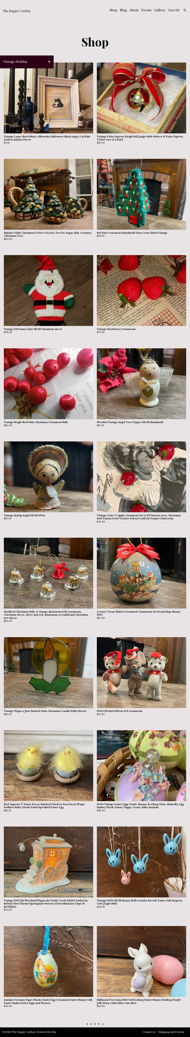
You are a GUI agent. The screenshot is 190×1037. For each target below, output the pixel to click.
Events (146, 10)
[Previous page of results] (87, 1024)
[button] (27, 61)
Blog (123, 10)
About (134, 10)
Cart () (173, 10)
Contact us (149, 1032)
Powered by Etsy (47, 1032)
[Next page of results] (103, 1024)
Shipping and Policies (171, 1032)
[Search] (185, 10)
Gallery (159, 10)
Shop (113, 10)
